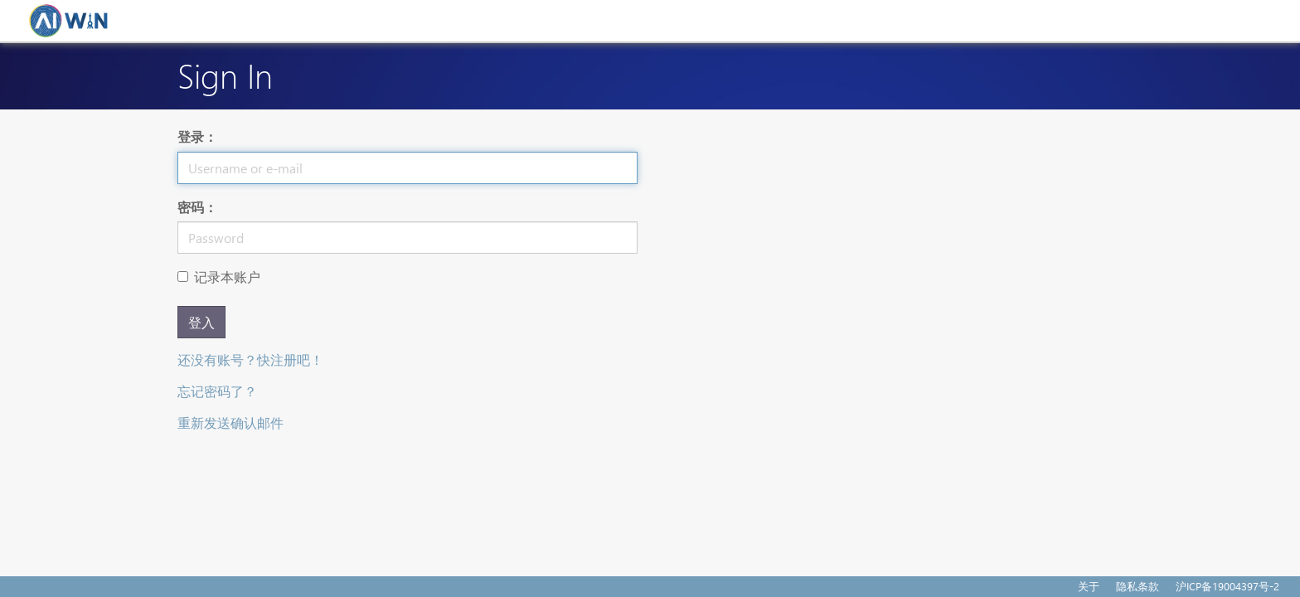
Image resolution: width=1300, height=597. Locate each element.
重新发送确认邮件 (230, 422)
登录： (197, 136)
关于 (1088, 586)
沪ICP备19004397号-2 (1227, 586)
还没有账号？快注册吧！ (250, 359)
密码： (197, 207)
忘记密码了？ (217, 391)
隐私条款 (1137, 586)
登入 (201, 322)
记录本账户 (218, 276)
